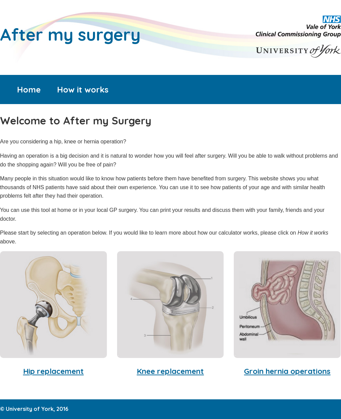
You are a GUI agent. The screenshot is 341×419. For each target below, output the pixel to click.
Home (29, 89)
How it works (83, 89)
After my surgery (70, 34)
